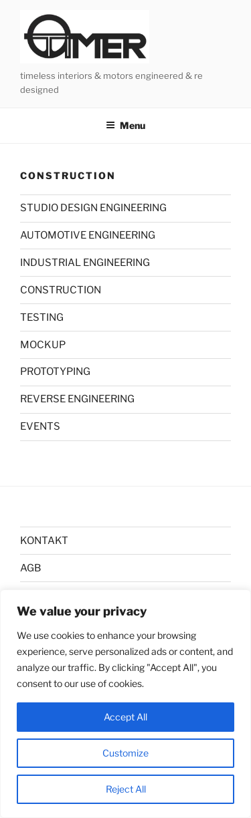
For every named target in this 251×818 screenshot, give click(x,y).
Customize (125, 753)
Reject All (126, 789)
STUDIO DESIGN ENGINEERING (93, 208)
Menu (125, 125)
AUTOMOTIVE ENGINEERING (87, 235)
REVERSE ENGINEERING (77, 399)
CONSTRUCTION (60, 290)
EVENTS (40, 426)
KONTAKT (44, 541)
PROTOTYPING (55, 372)
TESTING (42, 317)
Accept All (125, 716)
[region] (125, 703)
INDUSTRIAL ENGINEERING (85, 263)
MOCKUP (43, 345)
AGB (30, 568)
